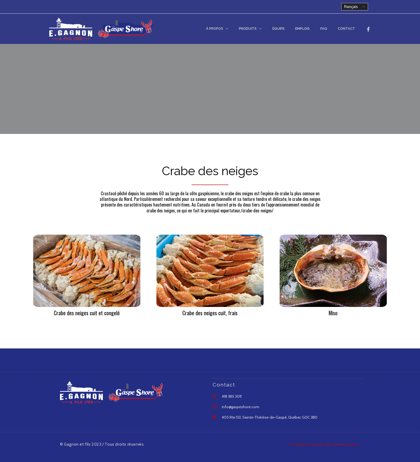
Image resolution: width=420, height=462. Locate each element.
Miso (333, 313)
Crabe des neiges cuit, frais (210, 313)
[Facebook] (368, 29)
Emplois (312, 29)
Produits (264, 29)
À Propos (235, 29)
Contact (348, 29)
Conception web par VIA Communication (321, 443)
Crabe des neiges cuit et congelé (87, 313)
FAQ (329, 29)
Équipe (292, 29)
